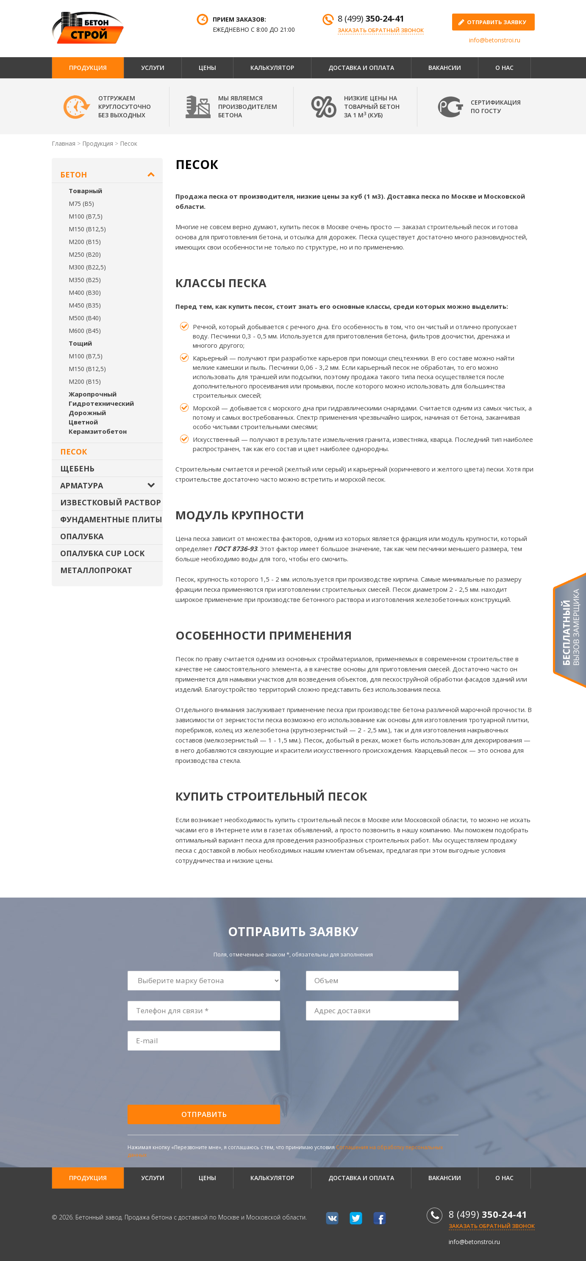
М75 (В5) (81, 204)
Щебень (77, 468)
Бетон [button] (73, 174)
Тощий (80, 343)
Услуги (152, 68)
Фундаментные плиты (111, 519)
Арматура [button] (81, 485)
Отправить (204, 1114)
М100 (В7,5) (86, 216)
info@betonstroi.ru (494, 40)
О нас (504, 68)
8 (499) (371, 18)
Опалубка (81, 536)
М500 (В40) (85, 318)
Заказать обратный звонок (381, 30)
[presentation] (192, 1078)
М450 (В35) (85, 305)
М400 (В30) (85, 292)
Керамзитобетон (98, 431)
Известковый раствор (110, 502)
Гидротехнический (101, 403)
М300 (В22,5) (87, 267)
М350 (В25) (85, 280)
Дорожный (87, 412)
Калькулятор (272, 68)
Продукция (88, 68)
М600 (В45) (85, 331)
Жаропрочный (93, 394)
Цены (207, 68)
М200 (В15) (85, 242)
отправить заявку (496, 22)
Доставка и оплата (361, 68)
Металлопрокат (96, 570)
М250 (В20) (85, 254)
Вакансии (444, 68)
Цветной (83, 422)
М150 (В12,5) (87, 229)
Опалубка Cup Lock (102, 553)
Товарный (85, 190)
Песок (73, 451)
